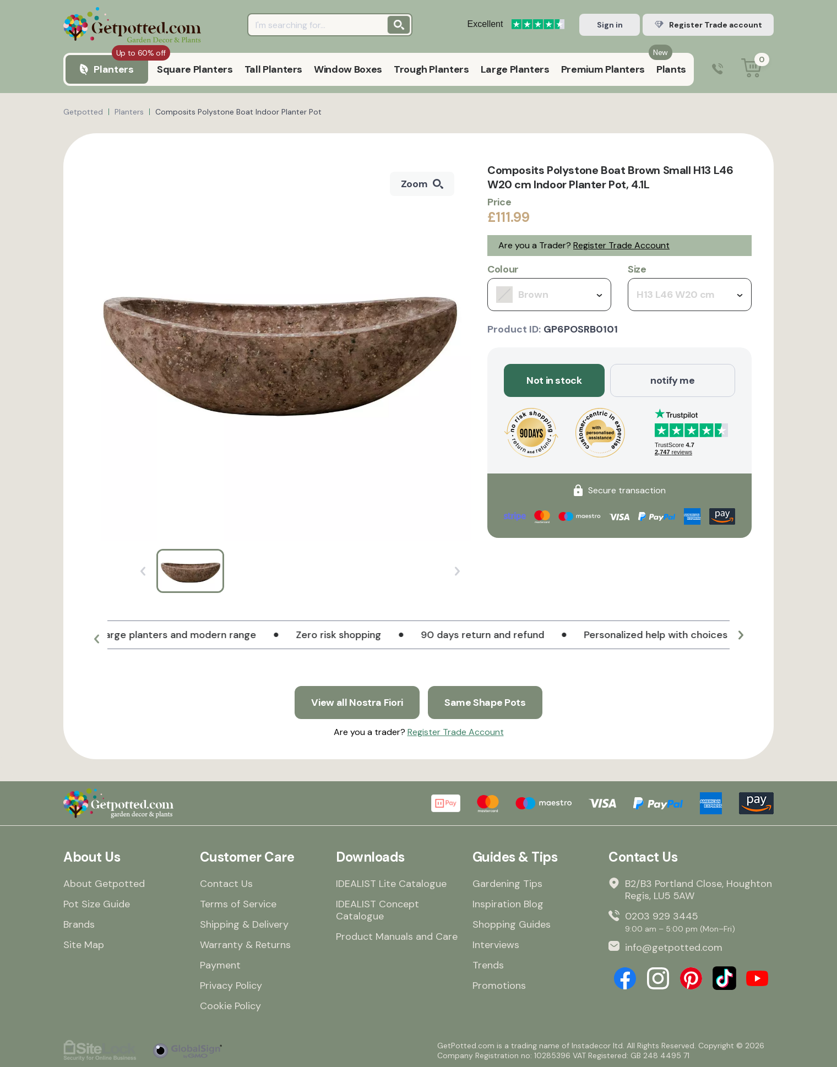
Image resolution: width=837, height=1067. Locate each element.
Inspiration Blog (507, 904)
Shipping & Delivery (244, 924)
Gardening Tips (507, 883)
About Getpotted (104, 883)
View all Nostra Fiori (357, 702)
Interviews (495, 944)
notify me (672, 380)
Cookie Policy (230, 1005)
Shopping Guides (511, 924)
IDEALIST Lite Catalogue (391, 883)
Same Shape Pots (485, 702)
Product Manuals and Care (397, 936)
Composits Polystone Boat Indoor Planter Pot (238, 112)
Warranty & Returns (245, 944)
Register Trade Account (621, 245)
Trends (488, 965)
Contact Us (226, 883)
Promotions (499, 985)
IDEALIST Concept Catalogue (377, 910)
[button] (96, 639)
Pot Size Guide (96, 904)
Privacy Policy (231, 985)
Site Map (83, 944)
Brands (79, 924)
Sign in (610, 25)
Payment (220, 965)
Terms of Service (238, 904)
